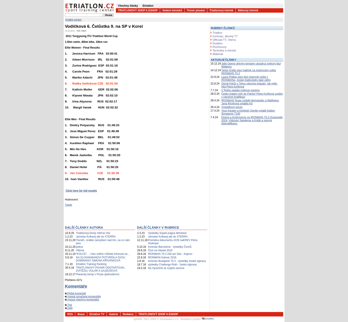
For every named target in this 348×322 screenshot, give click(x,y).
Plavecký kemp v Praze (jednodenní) (97, 274)
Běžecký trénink (248, 10)
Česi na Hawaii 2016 (160, 250)
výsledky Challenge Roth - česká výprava (172, 264)
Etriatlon (148, 5)
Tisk (68, 304)
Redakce (128, 314)
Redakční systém (197, 319)
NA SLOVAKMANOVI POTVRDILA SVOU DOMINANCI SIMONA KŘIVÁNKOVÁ (100, 259)
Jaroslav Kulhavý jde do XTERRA (96, 236)
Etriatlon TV (96, 314)
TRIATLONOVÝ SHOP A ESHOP (138, 10)
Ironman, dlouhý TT (225, 36)
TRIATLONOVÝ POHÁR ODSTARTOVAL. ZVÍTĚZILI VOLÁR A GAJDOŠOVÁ (101, 269)
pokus (79, 246)
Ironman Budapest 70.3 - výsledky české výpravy (177, 261)
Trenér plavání (196, 10)
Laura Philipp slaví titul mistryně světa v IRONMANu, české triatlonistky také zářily (246, 78)
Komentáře (76, 286)
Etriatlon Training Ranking (91, 264)
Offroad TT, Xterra (224, 39)
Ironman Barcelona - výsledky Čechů (170, 246)
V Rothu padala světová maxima (240, 90)
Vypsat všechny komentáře (82, 299)
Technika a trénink (224, 50)
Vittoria (80, 250)
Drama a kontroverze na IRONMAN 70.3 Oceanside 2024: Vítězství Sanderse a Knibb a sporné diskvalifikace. (252, 120)
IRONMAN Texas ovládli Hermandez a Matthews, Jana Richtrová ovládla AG (250, 102)
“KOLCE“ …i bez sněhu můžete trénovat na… (103, 253)
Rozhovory (220, 47)
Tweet (68, 204)
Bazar (81, 314)
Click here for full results (81, 190)
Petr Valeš (81, 31)
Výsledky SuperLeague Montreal (167, 233)
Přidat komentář (75, 293)
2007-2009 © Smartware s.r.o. (161, 319)
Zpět (69, 308)
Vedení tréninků (172, 10)
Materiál (218, 54)
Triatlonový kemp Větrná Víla (93, 233)
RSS (70, 314)
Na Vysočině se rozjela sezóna (166, 268)
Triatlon (217, 32)
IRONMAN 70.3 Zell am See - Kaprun (170, 253)
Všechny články (128, 5)
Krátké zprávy (73, 19)
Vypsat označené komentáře (83, 296)
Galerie (113, 314)
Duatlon (218, 43)
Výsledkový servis (231, 107)
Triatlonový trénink (221, 10)
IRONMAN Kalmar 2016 (162, 257)
